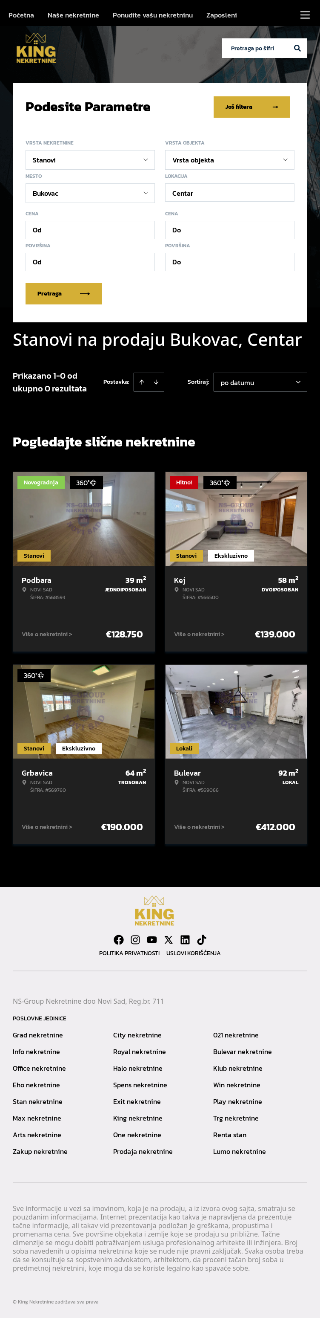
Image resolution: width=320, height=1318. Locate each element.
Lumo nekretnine (239, 1151)
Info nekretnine (36, 1051)
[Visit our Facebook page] (119, 939)
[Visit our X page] (168, 939)
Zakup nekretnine (40, 1151)
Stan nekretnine (38, 1101)
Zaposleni (221, 15)
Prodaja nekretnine (143, 1151)
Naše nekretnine (73, 15)
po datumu (237, 382)
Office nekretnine (39, 1068)
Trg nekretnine (236, 1117)
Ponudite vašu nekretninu (153, 15)
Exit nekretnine (137, 1101)
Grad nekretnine (38, 1034)
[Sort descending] (156, 381)
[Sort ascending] (141, 381)
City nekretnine (137, 1034)
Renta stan (229, 1134)
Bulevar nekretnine (242, 1051)
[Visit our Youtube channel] (152, 939)
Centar (182, 193)
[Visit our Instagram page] (135, 939)
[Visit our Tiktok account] (202, 939)
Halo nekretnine (138, 1068)
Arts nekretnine (37, 1134)
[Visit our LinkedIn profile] (185, 939)
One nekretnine (137, 1134)
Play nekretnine (237, 1101)
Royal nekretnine (139, 1051)
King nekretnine (138, 1117)
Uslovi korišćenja (193, 952)
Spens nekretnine (140, 1084)
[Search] (297, 48)
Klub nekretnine (238, 1068)
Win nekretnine (236, 1084)
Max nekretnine (37, 1117)
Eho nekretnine (36, 1084)
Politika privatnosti (129, 952)
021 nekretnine (236, 1034)
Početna (21, 15)
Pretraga (63, 293)
